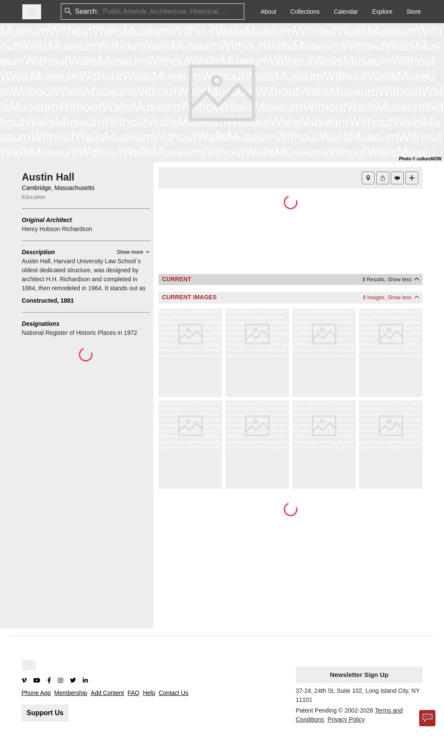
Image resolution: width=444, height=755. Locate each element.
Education (33, 197)
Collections (304, 11)
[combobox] (104, 11)
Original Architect (47, 220)
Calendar (346, 11)
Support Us (45, 712)
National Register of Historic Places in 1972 (79, 332)
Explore (382, 11)
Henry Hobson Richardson (57, 229)
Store (414, 11)
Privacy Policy (346, 719)
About (268, 11)
